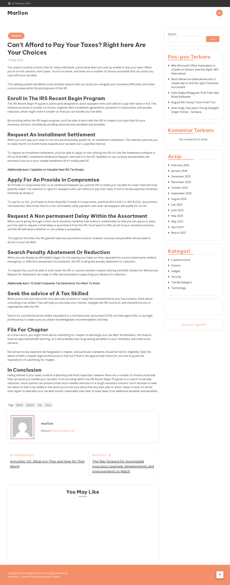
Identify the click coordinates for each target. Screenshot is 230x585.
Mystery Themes (51, 576)
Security (176, 277)
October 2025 (179, 187)
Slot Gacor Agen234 (193, 325)
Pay (40, 405)
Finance (16, 35)
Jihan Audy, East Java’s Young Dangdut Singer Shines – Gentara (195, 110)
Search (172, 34)
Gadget (175, 271)
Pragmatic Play (193, 309)
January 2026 (179, 171)
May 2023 (177, 221)
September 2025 (181, 193)
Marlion (17, 12)
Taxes (48, 405)
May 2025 (177, 216)
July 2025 (176, 204)
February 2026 (180, 165)
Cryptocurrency (180, 260)
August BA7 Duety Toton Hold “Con (193, 102)
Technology (178, 288)
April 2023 (177, 227)
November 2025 (181, 182)
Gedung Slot (193, 305)
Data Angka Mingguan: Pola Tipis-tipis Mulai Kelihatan (195, 94)
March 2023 (178, 232)
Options (30, 405)
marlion (47, 424)
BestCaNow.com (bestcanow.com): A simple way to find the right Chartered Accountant (194, 83)
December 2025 (181, 176)
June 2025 (177, 210)
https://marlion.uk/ (63, 431)
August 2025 (179, 199)
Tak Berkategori (181, 282)
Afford (19, 405)
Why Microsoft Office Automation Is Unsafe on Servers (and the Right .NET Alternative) (195, 69)
